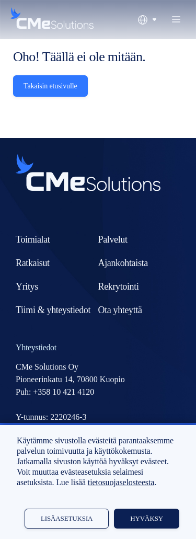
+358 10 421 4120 (63, 391)
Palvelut (113, 239)
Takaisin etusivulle (50, 86)
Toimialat (33, 239)
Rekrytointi (118, 286)
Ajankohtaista (123, 263)
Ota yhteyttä (120, 310)
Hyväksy (146, 518)
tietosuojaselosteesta (121, 482)
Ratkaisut (33, 263)
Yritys (27, 286)
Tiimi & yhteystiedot (53, 310)
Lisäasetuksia (67, 518)
